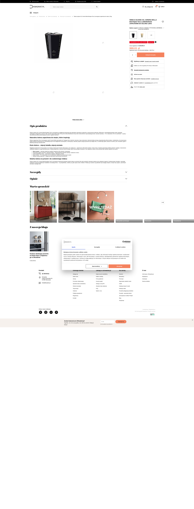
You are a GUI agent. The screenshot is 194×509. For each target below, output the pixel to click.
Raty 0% (67, 1)
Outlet (121, 12)
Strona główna (33, 16)
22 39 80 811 (161, 1)
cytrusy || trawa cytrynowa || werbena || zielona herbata (151, 28)
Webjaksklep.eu (152, 309)
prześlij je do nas (155, 78)
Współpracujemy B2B (80, 1)
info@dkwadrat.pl (46, 282)
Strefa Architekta (95, 1)
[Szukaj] (97, 7)
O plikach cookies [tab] (120, 247)
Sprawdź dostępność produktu (141, 70)
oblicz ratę (142, 86)
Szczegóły (35, 172)
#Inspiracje (138, 12)
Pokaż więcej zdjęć (78, 119)
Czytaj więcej (33, 260)
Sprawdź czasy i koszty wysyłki (152, 61)
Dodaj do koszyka (151, 55)
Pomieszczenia (42, 16)
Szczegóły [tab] (97, 247)
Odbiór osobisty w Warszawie (51, 1)
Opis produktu (38, 126)
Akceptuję (119, 266)
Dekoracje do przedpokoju (65, 16)
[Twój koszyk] (161, 6)
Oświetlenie (113, 12)
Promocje (129, 12)
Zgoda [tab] (73, 247)
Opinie (34, 178)
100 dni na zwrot (34, 1)
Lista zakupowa (156, 5)
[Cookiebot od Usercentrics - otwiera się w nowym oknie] (123, 242)
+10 (151, 35)
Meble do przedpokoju (52, 16)
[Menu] (35, 13)
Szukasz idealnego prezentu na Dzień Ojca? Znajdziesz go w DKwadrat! (39, 255)
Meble (41, 12)
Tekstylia (104, 12)
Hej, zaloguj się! (149, 6)
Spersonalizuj (97, 266)
